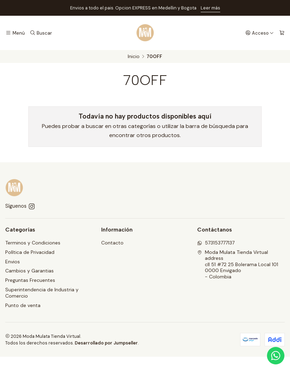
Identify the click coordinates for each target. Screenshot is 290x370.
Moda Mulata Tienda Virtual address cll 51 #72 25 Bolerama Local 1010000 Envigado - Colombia (237, 264)
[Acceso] (259, 33)
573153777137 (216, 243)
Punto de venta (22, 305)
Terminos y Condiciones (32, 243)
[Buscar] (40, 33)
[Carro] (282, 33)
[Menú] (15, 33)
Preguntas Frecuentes (30, 280)
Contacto (112, 243)
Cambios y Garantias (29, 271)
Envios (12, 261)
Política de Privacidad (29, 252)
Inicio (134, 56)
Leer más (210, 8)
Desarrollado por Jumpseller (106, 343)
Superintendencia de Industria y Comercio (42, 292)
